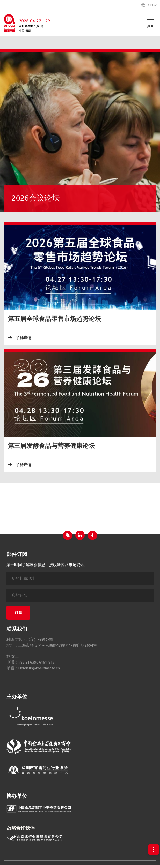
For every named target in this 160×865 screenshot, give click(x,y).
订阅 (18, 612)
